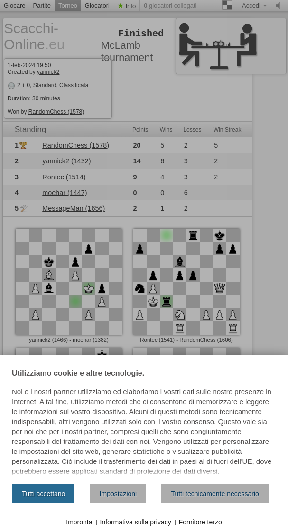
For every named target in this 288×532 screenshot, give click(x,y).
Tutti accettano (43, 493)
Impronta (79, 522)
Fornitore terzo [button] (200, 522)
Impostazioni (118, 493)
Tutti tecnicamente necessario (215, 493)
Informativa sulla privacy (135, 522)
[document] (144, 423)
